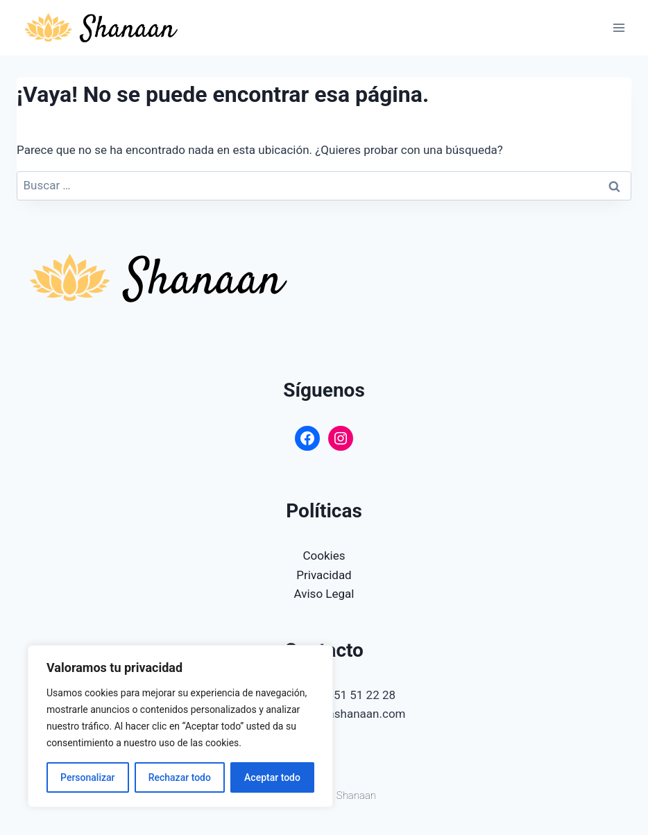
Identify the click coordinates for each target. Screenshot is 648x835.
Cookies (324, 555)
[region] (180, 726)
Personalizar (87, 777)
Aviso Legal (324, 594)
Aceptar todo (272, 777)
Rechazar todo (179, 777)
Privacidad (323, 575)
